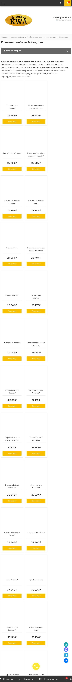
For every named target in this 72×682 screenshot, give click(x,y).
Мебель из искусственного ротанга (41, 37)
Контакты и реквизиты (48, 646)
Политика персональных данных (36, 636)
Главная (4, 37)
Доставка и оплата (25, 646)
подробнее (6, 601)
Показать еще (36, 561)
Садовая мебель (17, 37)
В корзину (12, 121)
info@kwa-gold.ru (37, 657)
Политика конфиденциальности (37, 650)
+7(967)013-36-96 (62, 18)
